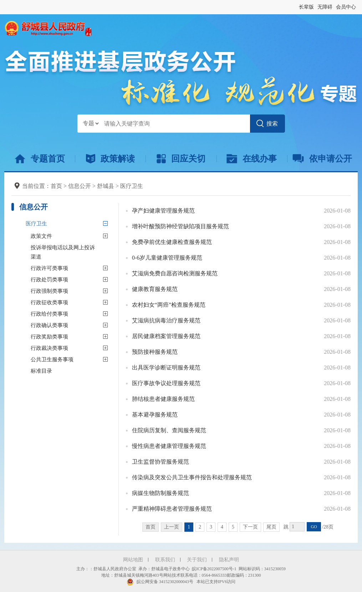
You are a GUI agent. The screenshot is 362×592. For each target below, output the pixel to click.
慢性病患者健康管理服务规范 (169, 446)
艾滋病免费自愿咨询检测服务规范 (175, 273)
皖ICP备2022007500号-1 (214, 568)
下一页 (250, 527)
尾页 (271, 527)
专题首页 (40, 158)
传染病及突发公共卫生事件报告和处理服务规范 (192, 477)
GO (314, 526)
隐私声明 (229, 559)
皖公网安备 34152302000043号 (160, 581)
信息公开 (79, 186)
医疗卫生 (131, 186)
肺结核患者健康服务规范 (163, 399)
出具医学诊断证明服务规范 (166, 367)
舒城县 (105, 186)
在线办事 (251, 158)
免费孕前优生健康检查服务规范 (172, 242)
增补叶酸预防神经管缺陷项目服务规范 (180, 226)
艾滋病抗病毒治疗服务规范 (166, 320)
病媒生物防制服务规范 (160, 493)
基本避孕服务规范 (155, 415)
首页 (56, 186)
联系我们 (165, 559)
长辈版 (306, 7)
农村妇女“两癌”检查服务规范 (168, 305)
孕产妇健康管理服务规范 (163, 211)
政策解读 (110, 158)
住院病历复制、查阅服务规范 (169, 430)
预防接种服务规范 (155, 352)
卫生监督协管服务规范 (160, 462)
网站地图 (133, 559)
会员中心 (346, 7)
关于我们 (197, 559)
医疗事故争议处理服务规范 (166, 383)
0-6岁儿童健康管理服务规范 (167, 258)
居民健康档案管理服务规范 (166, 336)
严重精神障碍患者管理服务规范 (172, 509)
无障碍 (324, 7)
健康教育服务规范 (155, 289)
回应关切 (181, 158)
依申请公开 (322, 158)
